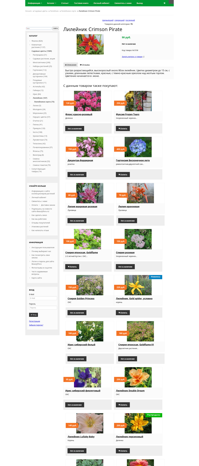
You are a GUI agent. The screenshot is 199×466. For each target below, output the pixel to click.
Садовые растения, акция (44, 58)
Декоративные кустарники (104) (40, 75)
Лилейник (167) (40, 98)
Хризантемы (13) (40, 136)
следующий (119, 20)
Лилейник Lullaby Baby (154, 303)
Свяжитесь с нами (39, 201)
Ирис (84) (37, 94)
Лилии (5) (37, 105)
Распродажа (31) (40, 55)
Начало (28, 11)
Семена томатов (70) (42, 165)
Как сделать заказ (39, 215)
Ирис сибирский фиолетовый (75, 304)
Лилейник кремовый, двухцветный (116, 403)
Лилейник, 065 (149, 351)
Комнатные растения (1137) (38, 45)
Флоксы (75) (38, 151)
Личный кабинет (39, 197)
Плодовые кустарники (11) (39, 81)
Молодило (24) (39, 109)
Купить (109, 128)
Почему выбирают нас (41, 251)
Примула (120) (39, 128)
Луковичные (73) (40, 140)
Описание (70, 64)
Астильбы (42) (39, 86)
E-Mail (31, 294)
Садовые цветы (40, 11)
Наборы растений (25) (42, 66)
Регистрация (34, 321)
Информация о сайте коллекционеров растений (43, 192)
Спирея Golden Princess (154, 207)
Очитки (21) (38, 121)
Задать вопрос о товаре (132, 56)
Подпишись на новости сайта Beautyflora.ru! (42, 210)
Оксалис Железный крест (80, 402)
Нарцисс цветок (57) (41, 117)
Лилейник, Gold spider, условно (78, 257)
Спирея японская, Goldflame (75, 209)
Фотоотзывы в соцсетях (42, 268)
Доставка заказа (48, 205)
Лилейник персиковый (79, 351)
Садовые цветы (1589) (42, 51)
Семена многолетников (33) (41, 160)
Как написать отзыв (40, 230)
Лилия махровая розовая (118, 159)
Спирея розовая (112, 207)
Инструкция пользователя (43, 247)
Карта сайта (37, 278)
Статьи (65, 3)
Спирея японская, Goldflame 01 (151, 257)
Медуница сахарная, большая (115, 352)
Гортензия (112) (39, 70)
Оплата (35, 205)
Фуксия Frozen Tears (114, 114)
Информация (35, 3)
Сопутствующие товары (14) (38, 170)
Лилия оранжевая (151, 159)
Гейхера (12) (38, 90)
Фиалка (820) (37, 41)
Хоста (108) (37, 132)
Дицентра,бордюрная (153, 114)
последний (130, 20)
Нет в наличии (75, 128)
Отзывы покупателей (41, 223)
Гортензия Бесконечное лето (79, 161)
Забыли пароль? (36, 325)
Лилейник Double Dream (117, 303)
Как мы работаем (39, 219)
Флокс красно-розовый (78, 114)
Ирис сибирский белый (117, 255)
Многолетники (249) (41, 62)
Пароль (32, 304)
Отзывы (85, 64)
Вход (33, 315)
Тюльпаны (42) (39, 143)
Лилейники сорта (68, 11)
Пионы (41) (37, 124)
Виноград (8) (38, 155)
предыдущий (107, 20)
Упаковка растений (40, 226)
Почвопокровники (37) (43, 147)
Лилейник (54, 11)
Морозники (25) (39, 113)
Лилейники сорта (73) (44, 101)
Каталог (51, 3)
